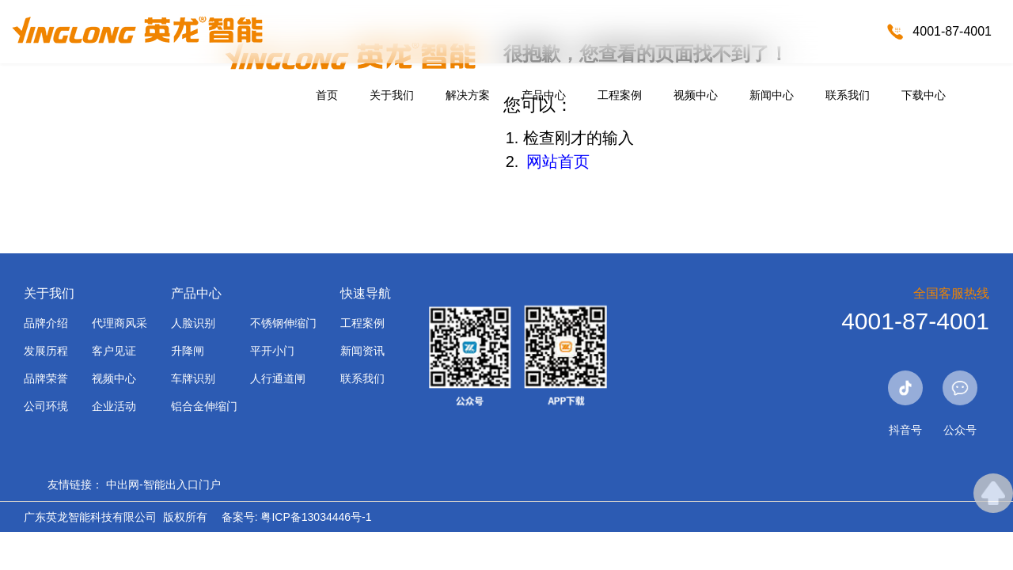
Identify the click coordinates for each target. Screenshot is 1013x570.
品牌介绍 (46, 323)
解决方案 (468, 95)
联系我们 (847, 95)
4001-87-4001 (952, 31)
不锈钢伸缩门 (283, 323)
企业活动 (114, 406)
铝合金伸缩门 (204, 406)
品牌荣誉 (46, 378)
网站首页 (558, 161)
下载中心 (923, 95)
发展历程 (46, 350)
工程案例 (620, 95)
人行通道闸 (277, 378)
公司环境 (46, 406)
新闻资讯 (362, 350)
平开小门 (272, 350)
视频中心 (695, 95)
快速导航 (365, 293)
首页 (327, 95)
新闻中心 (771, 95)
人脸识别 (193, 323)
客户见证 (114, 350)
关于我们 (392, 95)
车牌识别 (193, 378)
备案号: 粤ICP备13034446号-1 (297, 517)
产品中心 (544, 95)
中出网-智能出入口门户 (163, 484)
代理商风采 (119, 323)
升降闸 (187, 350)
